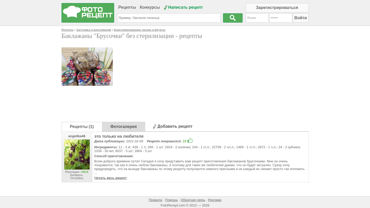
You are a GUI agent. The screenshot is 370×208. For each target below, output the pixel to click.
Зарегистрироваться (277, 7)
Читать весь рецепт (110, 178)
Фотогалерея (124, 126)
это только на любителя (119, 136)
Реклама (214, 200)
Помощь (171, 200)
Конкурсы (150, 7)
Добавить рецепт (172, 126)
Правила (155, 200)
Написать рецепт (185, 7)
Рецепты (127, 7)
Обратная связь (193, 200)
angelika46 (76, 136)
